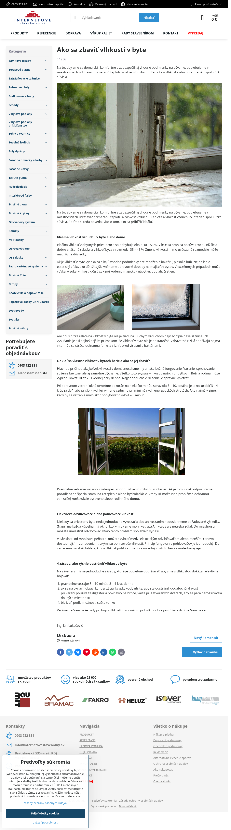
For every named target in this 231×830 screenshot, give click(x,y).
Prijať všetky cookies (45, 813)
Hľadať (148, 18)
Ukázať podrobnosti (45, 822)
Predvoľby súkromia (104, 800)
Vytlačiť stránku (202, 652)
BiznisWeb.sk (127, 806)
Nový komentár (206, 638)
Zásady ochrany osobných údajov (141, 800)
